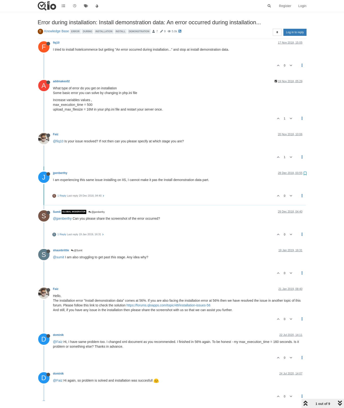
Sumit (57, 212)
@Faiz (58, 342)
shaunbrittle (61, 250)
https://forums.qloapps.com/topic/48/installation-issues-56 (169, 305)
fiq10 (56, 42)
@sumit (58, 257)
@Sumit (77, 250)
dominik (58, 335)
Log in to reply (295, 32)
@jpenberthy (96, 212)
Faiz (55, 134)
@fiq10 (58, 141)
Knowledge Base (56, 31)
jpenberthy (60, 173)
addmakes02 (61, 81)
